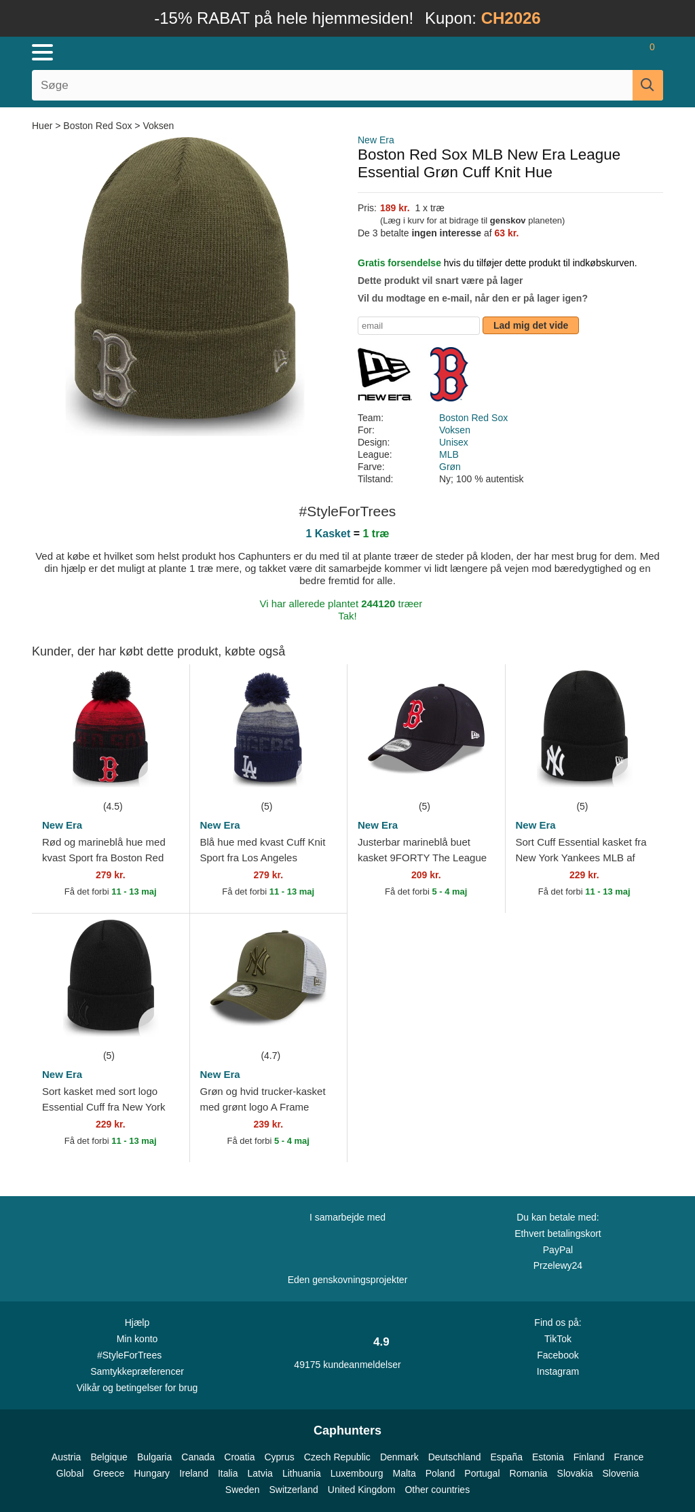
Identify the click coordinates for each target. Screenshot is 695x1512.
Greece (108, 1473)
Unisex (453, 442)
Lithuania (301, 1473)
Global (69, 1473)
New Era (376, 139)
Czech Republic (337, 1457)
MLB (449, 454)
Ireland (193, 1473)
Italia (228, 1473)
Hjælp (137, 1322)
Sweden (242, 1489)
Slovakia (575, 1473)
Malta (404, 1473)
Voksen (158, 125)
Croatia (239, 1457)
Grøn (450, 466)
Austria (66, 1457)
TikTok (557, 1338)
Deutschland (454, 1457)
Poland (440, 1473)
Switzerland (293, 1489)
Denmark (399, 1457)
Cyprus (279, 1457)
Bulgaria (154, 1457)
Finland (589, 1457)
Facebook (557, 1355)
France (629, 1457)
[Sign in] (573, 52)
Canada (197, 1457)
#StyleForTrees (137, 1354)
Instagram (558, 1371)
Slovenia (620, 1473)
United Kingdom (362, 1489)
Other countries (437, 1489)
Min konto (137, 1338)
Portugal (482, 1473)
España (507, 1457)
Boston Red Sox (97, 125)
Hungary (152, 1473)
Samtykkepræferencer (137, 1371)
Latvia (260, 1473)
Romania (529, 1473)
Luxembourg (357, 1473)
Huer (43, 125)
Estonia (548, 1457)
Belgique (109, 1457)
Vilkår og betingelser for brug (137, 1387)
